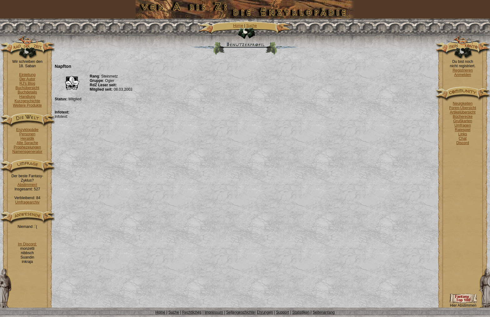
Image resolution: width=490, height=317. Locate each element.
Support (282, 312)
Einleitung (27, 75)
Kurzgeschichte (27, 101)
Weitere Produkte (27, 105)
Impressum (213, 312)
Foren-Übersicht (462, 108)
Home (238, 25)
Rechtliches (192, 312)
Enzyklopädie (27, 130)
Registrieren (462, 70)
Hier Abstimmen (463, 304)
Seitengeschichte (240, 312)
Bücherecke (462, 116)
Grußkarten (462, 121)
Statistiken (300, 312)
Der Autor (27, 79)
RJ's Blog (27, 83)
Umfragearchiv (27, 202)
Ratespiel (462, 130)
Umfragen (462, 125)
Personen (27, 134)
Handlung (27, 96)
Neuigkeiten (462, 103)
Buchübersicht (27, 88)
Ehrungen (265, 312)
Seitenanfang (323, 312)
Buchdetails (27, 92)
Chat (463, 138)
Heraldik (27, 138)
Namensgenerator (27, 151)
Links (462, 134)
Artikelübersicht (462, 112)
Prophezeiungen (27, 147)
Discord (462, 143)
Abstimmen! (27, 185)
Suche (251, 25)
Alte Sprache (27, 143)
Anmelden (462, 75)
